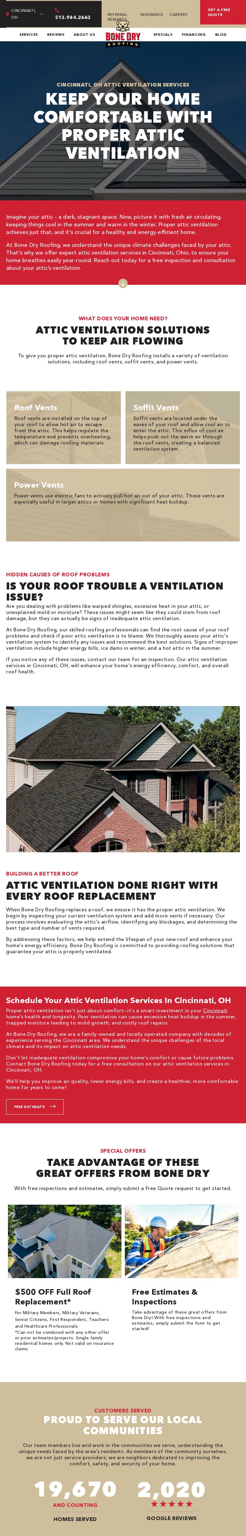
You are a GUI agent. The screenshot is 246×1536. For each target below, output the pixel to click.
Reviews (55, 34)
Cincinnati (215, 1010)
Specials (163, 34)
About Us (84, 34)
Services (28, 34)
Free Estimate (29, 1106)
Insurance (151, 14)
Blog (221, 34)
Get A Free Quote (219, 12)
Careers (179, 14)
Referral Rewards (118, 17)
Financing (194, 34)
